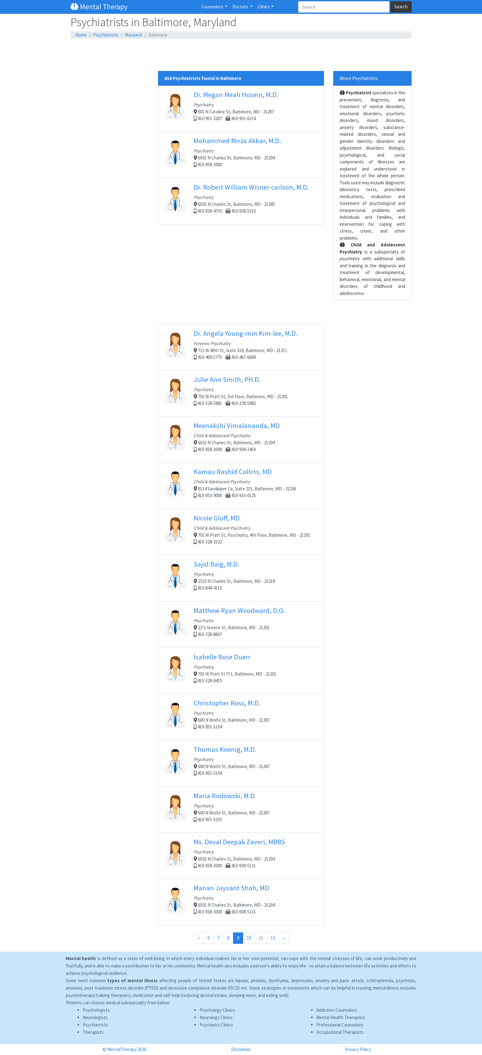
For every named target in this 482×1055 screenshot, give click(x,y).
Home (81, 35)
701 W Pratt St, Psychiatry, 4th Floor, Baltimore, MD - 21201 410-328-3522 (241, 532)
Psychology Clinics (217, 1010)
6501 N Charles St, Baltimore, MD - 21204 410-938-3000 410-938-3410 (241, 439)
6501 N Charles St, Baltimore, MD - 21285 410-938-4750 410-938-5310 (241, 201)
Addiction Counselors (336, 1010)
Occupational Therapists (339, 1032)
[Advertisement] (241, 55)
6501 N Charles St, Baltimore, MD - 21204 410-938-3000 (241, 154)
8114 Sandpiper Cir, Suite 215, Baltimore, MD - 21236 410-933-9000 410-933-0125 (241, 485)
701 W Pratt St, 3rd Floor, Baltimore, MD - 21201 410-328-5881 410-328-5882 (241, 393)
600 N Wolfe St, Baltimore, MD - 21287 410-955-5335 (241, 809)
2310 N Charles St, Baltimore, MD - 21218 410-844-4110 (241, 578)
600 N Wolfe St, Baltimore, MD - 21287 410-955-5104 (241, 717)
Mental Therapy (99, 6)
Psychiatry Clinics (216, 1025)
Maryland (133, 35)
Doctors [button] (240, 7)
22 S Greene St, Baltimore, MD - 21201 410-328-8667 (241, 624)
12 (273, 938)
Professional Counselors (339, 1025)
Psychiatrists (105, 35)
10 (249, 938)
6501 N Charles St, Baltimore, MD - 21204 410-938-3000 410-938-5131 (241, 855)
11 (261, 938)
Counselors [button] (212, 7)
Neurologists (95, 1017)
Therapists (93, 1032)
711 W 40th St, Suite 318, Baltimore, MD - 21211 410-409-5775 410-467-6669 (241, 347)
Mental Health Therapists (340, 1017)
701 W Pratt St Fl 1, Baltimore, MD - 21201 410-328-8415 (241, 671)
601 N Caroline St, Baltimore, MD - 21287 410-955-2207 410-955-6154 (241, 108)
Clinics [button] (264, 7)
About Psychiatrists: (359, 78)
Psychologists (96, 1010)
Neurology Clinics (216, 1017)
